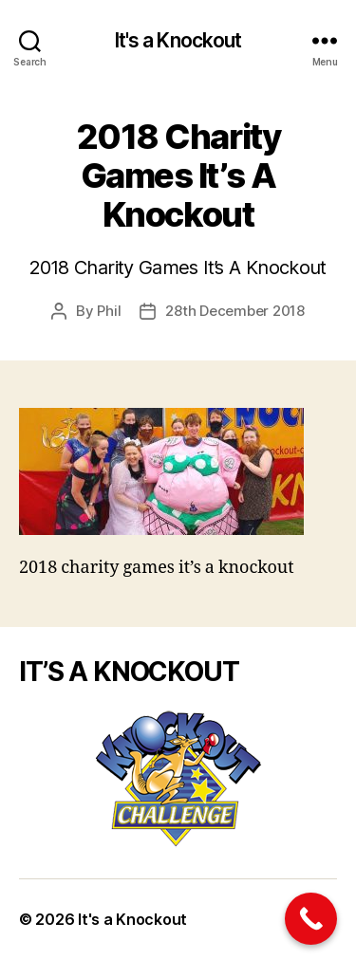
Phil (109, 311)
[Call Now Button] (311, 919)
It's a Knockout (178, 40)
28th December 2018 (234, 311)
